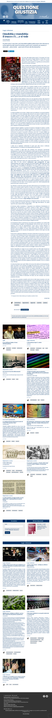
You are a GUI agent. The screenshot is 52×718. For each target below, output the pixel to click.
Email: (6, 524)
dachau (13, 470)
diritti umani (8, 472)
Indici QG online (46, 22)
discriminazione (38, 348)
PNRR (42, 639)
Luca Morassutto (7, 39)
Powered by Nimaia (26, 713)
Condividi (11, 51)
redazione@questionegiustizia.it (18, 706)
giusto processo (19, 348)
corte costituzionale (15, 684)
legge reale (33, 302)
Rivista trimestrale (38, 521)
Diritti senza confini (38, 22)
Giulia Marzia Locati (31, 425)
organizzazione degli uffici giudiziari (35, 639)
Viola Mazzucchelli (5, 680)
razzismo (45, 302)
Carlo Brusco (5, 501)
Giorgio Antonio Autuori (31, 567)
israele (47, 348)
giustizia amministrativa (9, 652)
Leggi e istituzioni (8, 22)
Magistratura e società (13, 22)
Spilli (43, 22)
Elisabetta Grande (6, 424)
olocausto (21, 472)
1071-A (41, 61)
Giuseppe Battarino (6, 464)
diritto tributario (33, 585)
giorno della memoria (15, 472)
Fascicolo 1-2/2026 (41, 524)
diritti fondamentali (19, 470)
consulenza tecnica (8, 590)
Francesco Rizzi (34, 375)
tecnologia (15, 653)
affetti (7, 684)
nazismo (13, 379)
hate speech (32, 432)
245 (37, 61)
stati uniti (17, 441)
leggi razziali (45, 474)
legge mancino (26, 302)
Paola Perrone (30, 465)
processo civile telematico (34, 641)
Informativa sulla (8, 708)
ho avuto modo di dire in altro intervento (40, 121)
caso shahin (14, 348)
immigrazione (8, 349)
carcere (10, 684)
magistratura (20, 510)
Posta (5, 51)
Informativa (43, 1)
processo (21, 590)
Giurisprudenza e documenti (32, 22)
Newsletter (14, 521)
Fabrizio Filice (30, 375)
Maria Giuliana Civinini (6, 567)
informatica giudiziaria (17, 652)
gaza (43, 348)
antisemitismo (17, 302)
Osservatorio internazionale (21, 22)
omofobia (39, 302)
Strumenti (26, 22)
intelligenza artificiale (15, 590)
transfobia (17, 305)
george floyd (8, 441)
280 (39, 61)
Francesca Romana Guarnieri (38, 425)
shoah (17, 379)
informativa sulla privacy (13, 529)
